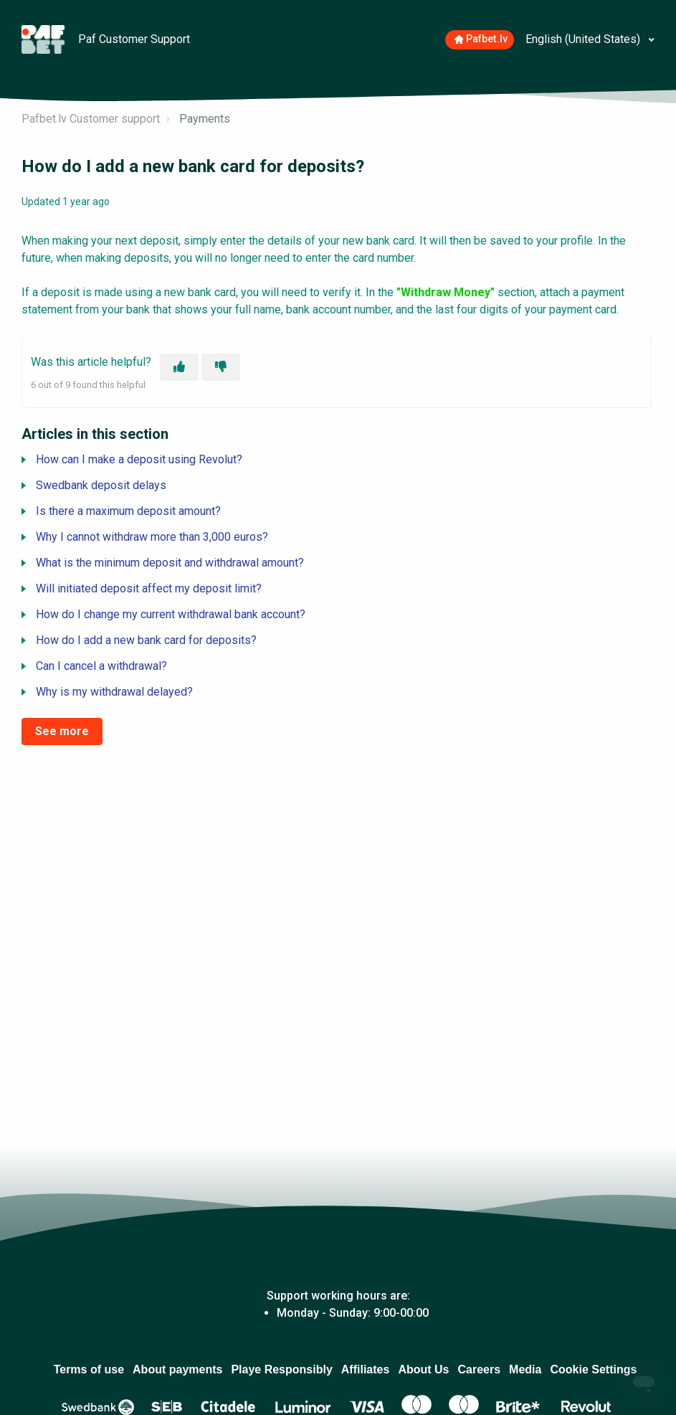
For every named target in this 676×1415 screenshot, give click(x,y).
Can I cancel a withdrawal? (101, 666)
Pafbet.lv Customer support (91, 119)
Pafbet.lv (481, 39)
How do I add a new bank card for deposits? (146, 640)
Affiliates (365, 1369)
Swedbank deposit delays (101, 485)
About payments (177, 1369)
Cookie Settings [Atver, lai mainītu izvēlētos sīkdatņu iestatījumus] (593, 1369)
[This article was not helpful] (220, 367)
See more (62, 731)
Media (525, 1369)
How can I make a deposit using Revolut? (139, 459)
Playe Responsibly (281, 1369)
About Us (423, 1369)
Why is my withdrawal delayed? (114, 692)
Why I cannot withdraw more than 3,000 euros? (152, 537)
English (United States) (584, 39)
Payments (204, 119)
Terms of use (89, 1369)
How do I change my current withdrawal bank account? (170, 614)
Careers (478, 1369)
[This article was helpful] (179, 367)
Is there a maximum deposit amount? (128, 511)
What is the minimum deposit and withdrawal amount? (170, 562)
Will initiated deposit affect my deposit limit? (149, 588)
